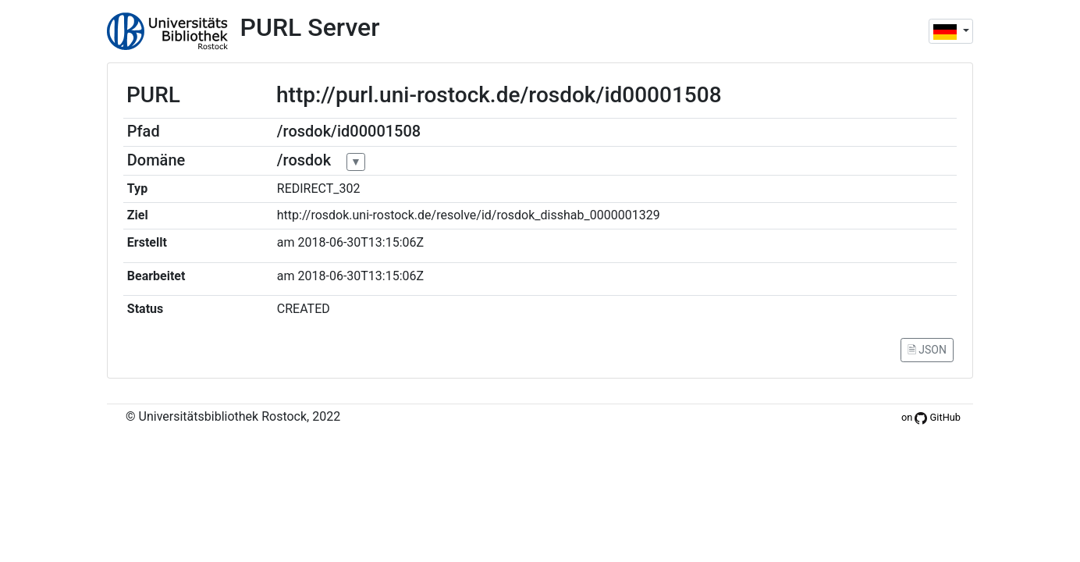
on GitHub (931, 417)
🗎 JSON (927, 349)
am (286, 242)
